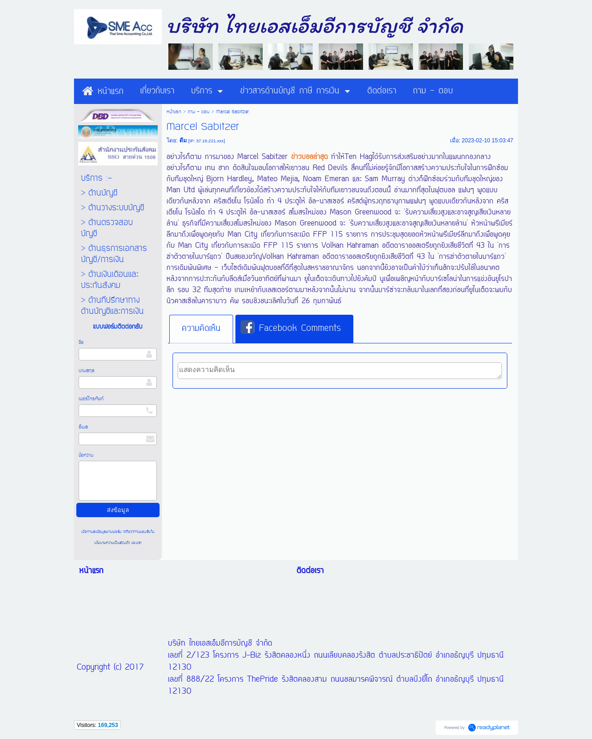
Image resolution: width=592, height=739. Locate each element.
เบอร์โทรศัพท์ (91, 399)
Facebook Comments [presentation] (290, 328)
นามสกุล (86, 370)
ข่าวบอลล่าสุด (309, 157)
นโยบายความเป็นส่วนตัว (112, 542)
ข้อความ (86, 455)
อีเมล (83, 427)
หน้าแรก (173, 112)
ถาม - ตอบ (199, 112)
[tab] (201, 329)
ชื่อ (81, 342)
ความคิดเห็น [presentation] (201, 328)
